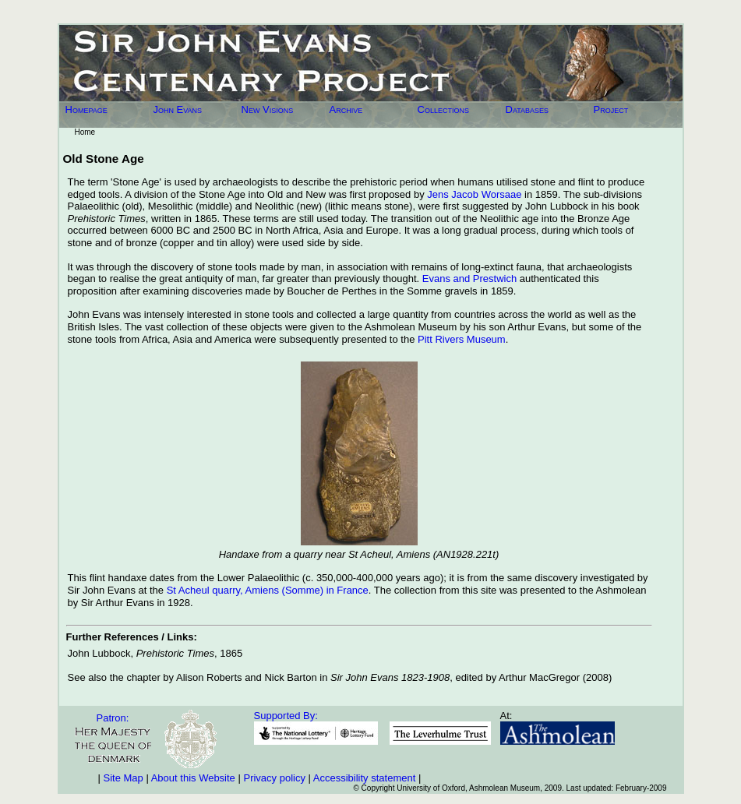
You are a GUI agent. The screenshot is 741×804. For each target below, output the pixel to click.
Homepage (86, 109)
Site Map (123, 778)
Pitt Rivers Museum (462, 339)
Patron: (113, 718)
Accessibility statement (364, 778)
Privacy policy (274, 778)
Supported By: (286, 715)
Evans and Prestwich (469, 278)
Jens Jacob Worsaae (474, 194)
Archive (346, 109)
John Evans (178, 109)
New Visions (268, 109)
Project (611, 109)
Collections (443, 109)
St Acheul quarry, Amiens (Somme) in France (268, 590)
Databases (527, 109)
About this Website (193, 778)
